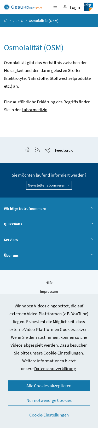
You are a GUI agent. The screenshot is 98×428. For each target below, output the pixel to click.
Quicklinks (49, 224)
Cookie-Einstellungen (63, 353)
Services (49, 240)
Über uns (49, 255)
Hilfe (49, 282)
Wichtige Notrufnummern (49, 208)
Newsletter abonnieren (49, 185)
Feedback (64, 150)
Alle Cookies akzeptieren (48, 385)
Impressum (49, 291)
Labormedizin (34, 109)
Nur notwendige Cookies (49, 400)
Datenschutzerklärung (55, 368)
